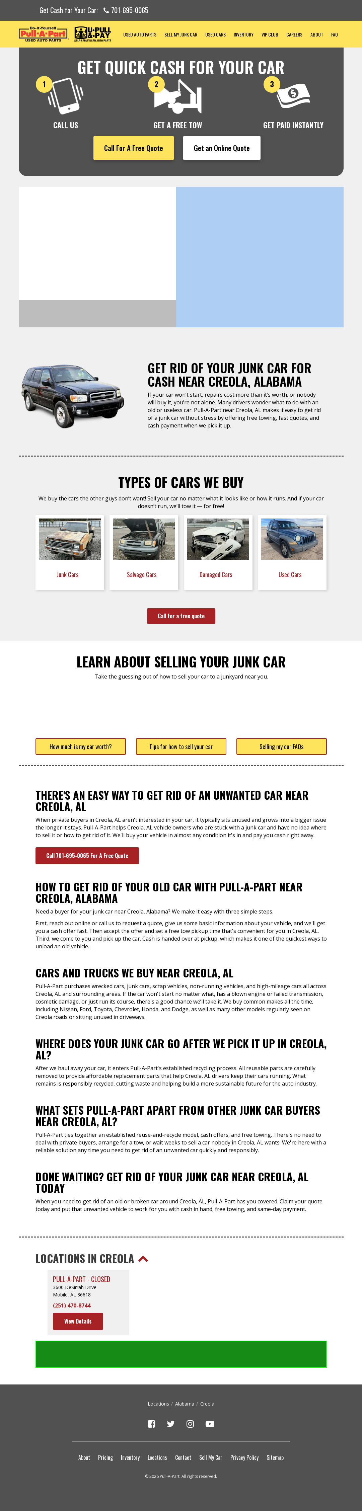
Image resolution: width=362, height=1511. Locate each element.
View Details (78, 1321)
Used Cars (215, 34)
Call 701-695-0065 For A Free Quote (87, 856)
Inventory (244, 34)
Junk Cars (68, 574)
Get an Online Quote (222, 148)
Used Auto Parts (139, 34)
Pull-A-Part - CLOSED (81, 1279)
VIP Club (270, 34)
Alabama (184, 1404)
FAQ (334, 34)
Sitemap (275, 1457)
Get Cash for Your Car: (94, 10)
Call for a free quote (181, 616)
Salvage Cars (142, 574)
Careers (294, 34)
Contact (183, 1457)
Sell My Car (210, 1457)
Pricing (105, 1457)
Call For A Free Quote (133, 148)
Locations (158, 1404)
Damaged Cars (216, 574)
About (316, 34)
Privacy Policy (244, 1457)
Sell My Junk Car (180, 34)
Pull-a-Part (69, 34)
